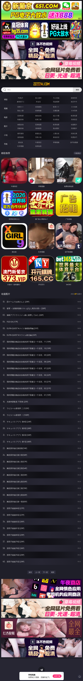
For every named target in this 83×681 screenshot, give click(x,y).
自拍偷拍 (38, 107)
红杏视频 (20, 146)
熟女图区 (56, 128)
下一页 (45, 572)
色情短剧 (38, 146)
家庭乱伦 (38, 133)
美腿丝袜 (20, 128)
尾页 (52, 572)
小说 (6, 135)
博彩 (6, 99)
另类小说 (38, 137)
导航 (6, 144)
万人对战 (56, 98)
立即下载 (57, 676)
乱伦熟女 (56, 119)
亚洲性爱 (20, 116)
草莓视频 (56, 142)
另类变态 (74, 119)
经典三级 (38, 119)
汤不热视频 (74, 142)
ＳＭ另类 (74, 111)
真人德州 (38, 98)
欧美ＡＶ (56, 107)
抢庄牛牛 (74, 102)
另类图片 (74, 128)
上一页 (37, 572)
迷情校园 (20, 137)
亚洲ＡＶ (20, 107)
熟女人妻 (20, 111)
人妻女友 (56, 133)
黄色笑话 (56, 137)
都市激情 (20, 133)
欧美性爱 (74, 116)
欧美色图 (56, 124)
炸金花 (38, 102)
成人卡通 (56, 116)
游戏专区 (74, 98)
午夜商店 (38, 142)
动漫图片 (74, 124)
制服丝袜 (20, 119)
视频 (6, 108)
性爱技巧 (74, 137)
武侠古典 (74, 133)
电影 (6, 117)
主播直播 (56, 111)
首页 (30, 572)
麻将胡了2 (20, 102)
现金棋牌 (56, 102)
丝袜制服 (38, 111)
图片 (6, 126)
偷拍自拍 (38, 116)
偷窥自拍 (20, 124)
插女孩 (20, 142)
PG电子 (20, 98)
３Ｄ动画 (74, 107)
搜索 (77, 90)
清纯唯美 (38, 128)
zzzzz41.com (41, 84)
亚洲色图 (38, 124)
